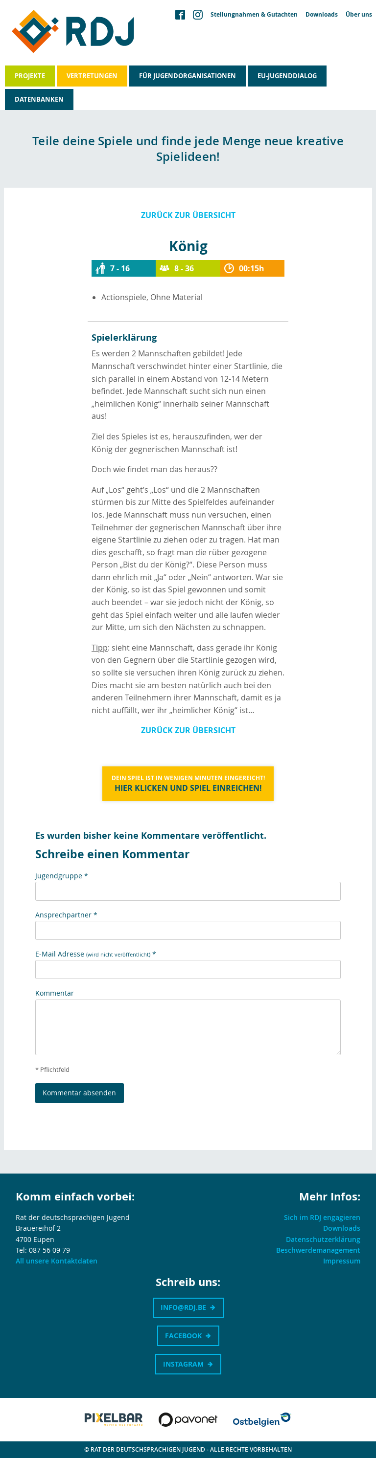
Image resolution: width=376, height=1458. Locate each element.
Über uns (359, 15)
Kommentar (54, 993)
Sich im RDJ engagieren (322, 1217)
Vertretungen (92, 75)
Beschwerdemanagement (318, 1250)
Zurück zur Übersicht (188, 215)
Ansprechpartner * (66, 914)
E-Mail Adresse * (95, 953)
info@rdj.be (183, 1307)
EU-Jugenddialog (287, 75)
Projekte (30, 75)
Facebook (183, 1335)
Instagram (183, 1364)
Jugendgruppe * (61, 875)
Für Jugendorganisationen (187, 75)
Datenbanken (39, 99)
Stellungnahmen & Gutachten (254, 15)
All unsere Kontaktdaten (56, 1260)
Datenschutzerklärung (323, 1239)
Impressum (341, 1260)
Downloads (322, 15)
